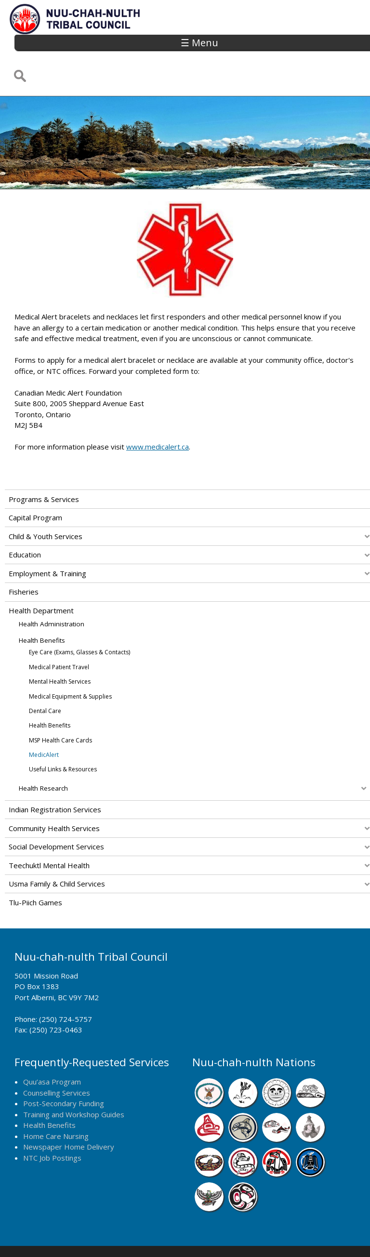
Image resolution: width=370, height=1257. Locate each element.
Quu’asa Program (52, 1050)
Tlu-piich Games (35, 870)
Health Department (41, 578)
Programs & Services (44, 467)
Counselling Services (56, 1060)
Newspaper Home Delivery (68, 1115)
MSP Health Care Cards (60, 708)
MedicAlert (44, 722)
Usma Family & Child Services (57, 852)
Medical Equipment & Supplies (70, 664)
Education (25, 523)
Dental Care (45, 679)
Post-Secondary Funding (63, 1071)
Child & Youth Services (45, 504)
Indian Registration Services (55, 777)
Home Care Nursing (56, 1104)
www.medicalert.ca (157, 415)
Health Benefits (42, 608)
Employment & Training (47, 541)
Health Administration (51, 592)
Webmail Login (328, 1236)
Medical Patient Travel (59, 635)
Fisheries (24, 560)
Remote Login (273, 1236)
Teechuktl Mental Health (49, 833)
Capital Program (35, 485)
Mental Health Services (60, 649)
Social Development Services (56, 815)
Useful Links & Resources (63, 737)
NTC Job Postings (52, 1125)
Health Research (43, 756)
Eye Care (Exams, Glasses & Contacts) (79, 620)
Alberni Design (218, 1236)
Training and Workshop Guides (73, 1082)
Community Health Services (54, 796)
